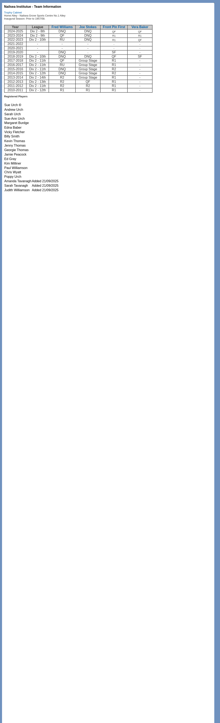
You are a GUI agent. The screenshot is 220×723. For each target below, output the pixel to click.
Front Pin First (114, 27)
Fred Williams (62, 27)
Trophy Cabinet (13, 12)
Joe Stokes (87, 27)
